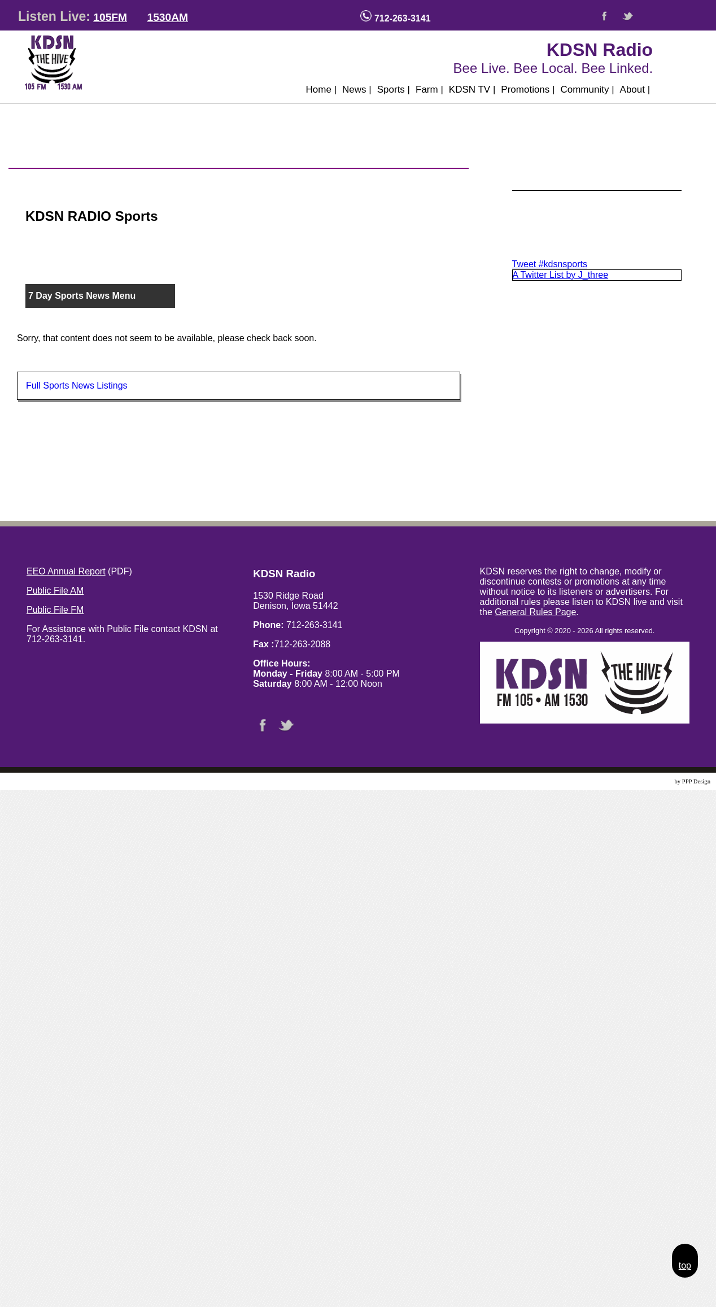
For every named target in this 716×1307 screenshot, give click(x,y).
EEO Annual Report (66, 571)
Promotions (528, 89)
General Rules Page (535, 612)
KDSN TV (472, 89)
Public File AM (55, 590)
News (357, 89)
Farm (429, 89)
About (635, 89)
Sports (393, 89)
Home (321, 89)
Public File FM (55, 610)
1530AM (167, 17)
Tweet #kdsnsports (549, 264)
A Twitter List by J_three (561, 275)
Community (587, 89)
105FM (110, 17)
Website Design (654, 781)
